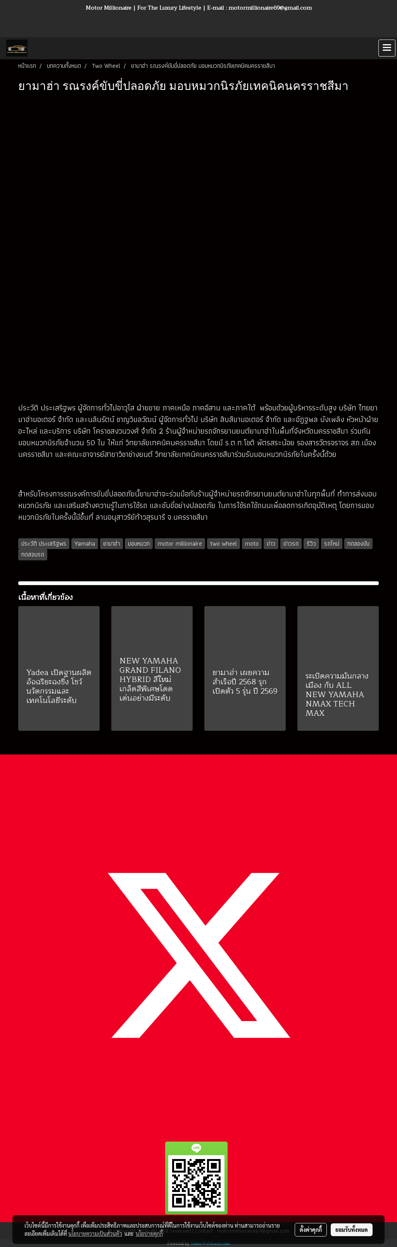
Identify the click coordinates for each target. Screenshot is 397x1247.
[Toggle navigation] (386, 48)
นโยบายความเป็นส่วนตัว (95, 1233)
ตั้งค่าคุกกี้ (311, 1229)
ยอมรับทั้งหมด (351, 1229)
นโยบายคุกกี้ (149, 1233)
